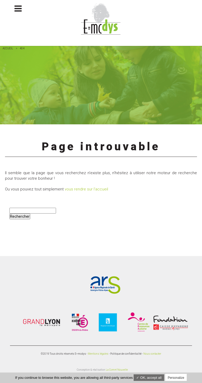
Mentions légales (98, 353)
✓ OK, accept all (148, 378)
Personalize (176, 378)
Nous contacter (152, 353)
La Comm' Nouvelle (117, 369)
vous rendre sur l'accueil (86, 189)
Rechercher (20, 216)
